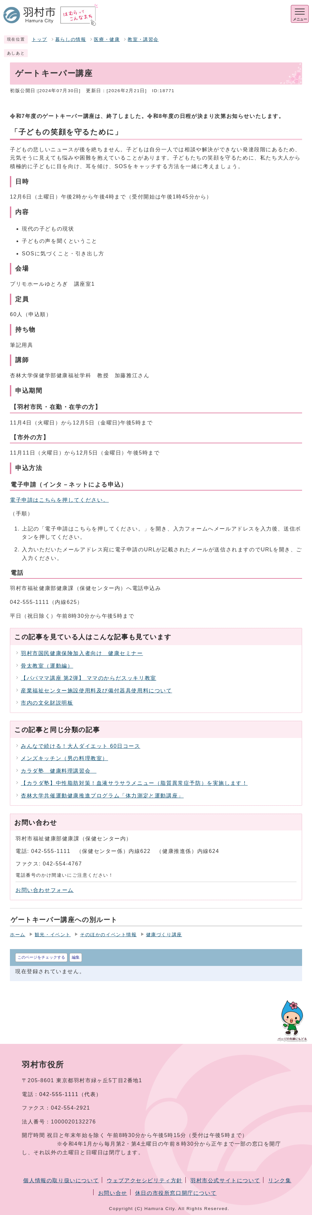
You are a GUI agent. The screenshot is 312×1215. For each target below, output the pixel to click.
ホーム (17, 934)
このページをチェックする (41, 957)
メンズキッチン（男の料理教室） (64, 758)
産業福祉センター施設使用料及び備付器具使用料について (96, 690)
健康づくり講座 (164, 934)
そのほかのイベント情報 (108, 934)
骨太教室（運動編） (47, 666)
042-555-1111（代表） (70, 1094)
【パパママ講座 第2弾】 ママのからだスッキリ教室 (88, 678)
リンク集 (279, 1180)
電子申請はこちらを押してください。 (59, 500)
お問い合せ (112, 1193)
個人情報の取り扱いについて (61, 1180)
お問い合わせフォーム (45, 890)
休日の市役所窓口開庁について (175, 1193)
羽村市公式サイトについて (225, 1180)
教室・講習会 (143, 39)
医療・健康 (107, 39)
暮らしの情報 (70, 39)
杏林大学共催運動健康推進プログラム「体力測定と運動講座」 (102, 795)
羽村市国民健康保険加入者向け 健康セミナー (82, 653)
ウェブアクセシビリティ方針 (144, 1180)
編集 (76, 957)
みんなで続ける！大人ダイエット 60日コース (80, 746)
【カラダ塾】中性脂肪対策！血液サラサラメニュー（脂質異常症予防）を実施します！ (134, 783)
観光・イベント (53, 934)
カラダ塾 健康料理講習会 (59, 771)
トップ (39, 39)
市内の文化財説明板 (47, 703)
